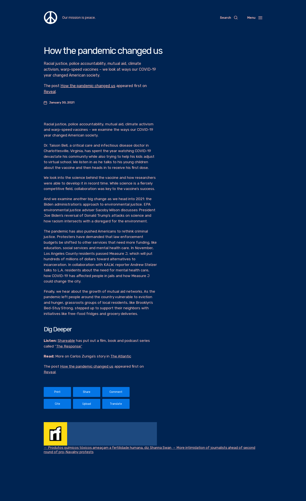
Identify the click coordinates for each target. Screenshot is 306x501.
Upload (86, 404)
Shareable (66, 340)
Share (86, 392)
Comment (115, 392)
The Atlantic (120, 356)
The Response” (69, 346)
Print (57, 392)
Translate (116, 404)
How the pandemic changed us (87, 85)
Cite (57, 404)
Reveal (50, 91)
